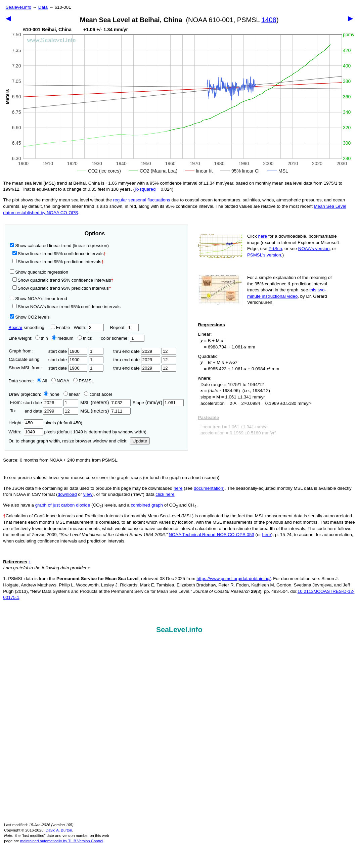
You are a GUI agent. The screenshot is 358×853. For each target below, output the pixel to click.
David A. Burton (59, 830)
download (67, 494)
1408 (268, 19)
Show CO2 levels (29, 317)
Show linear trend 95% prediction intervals (58, 261)
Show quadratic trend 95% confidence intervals (63, 280)
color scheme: (122, 338)
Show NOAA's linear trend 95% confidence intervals (66, 306)
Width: (88, 327)
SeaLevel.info (179, 630)
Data (43, 7)
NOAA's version (314, 248)
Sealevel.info (18, 7)
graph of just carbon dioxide (62, 505)
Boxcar (15, 327)
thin (40, 338)
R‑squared (145, 189)
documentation (208, 488)
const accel (98, 394)
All (42, 380)
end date (42, 411)
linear (71, 394)
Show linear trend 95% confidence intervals (58, 253)
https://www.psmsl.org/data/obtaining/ (233, 578)
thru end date (136, 351)
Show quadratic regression (39, 272)
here (262, 236)
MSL (105, 402)
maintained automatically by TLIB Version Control (61, 841)
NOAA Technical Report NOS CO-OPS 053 (211, 534)
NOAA (60, 380)
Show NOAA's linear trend (38, 298)
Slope (158, 402)
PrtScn (275, 248)
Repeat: (124, 327)
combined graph (147, 505)
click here (164, 494)
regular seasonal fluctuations (141, 199)
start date (68, 351)
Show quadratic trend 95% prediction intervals (61, 288)
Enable (60, 327)
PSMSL (83, 380)
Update (140, 440)
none (50, 394)
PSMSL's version (264, 254)
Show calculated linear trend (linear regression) (59, 245)
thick (85, 338)
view (87, 494)
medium (62, 338)
